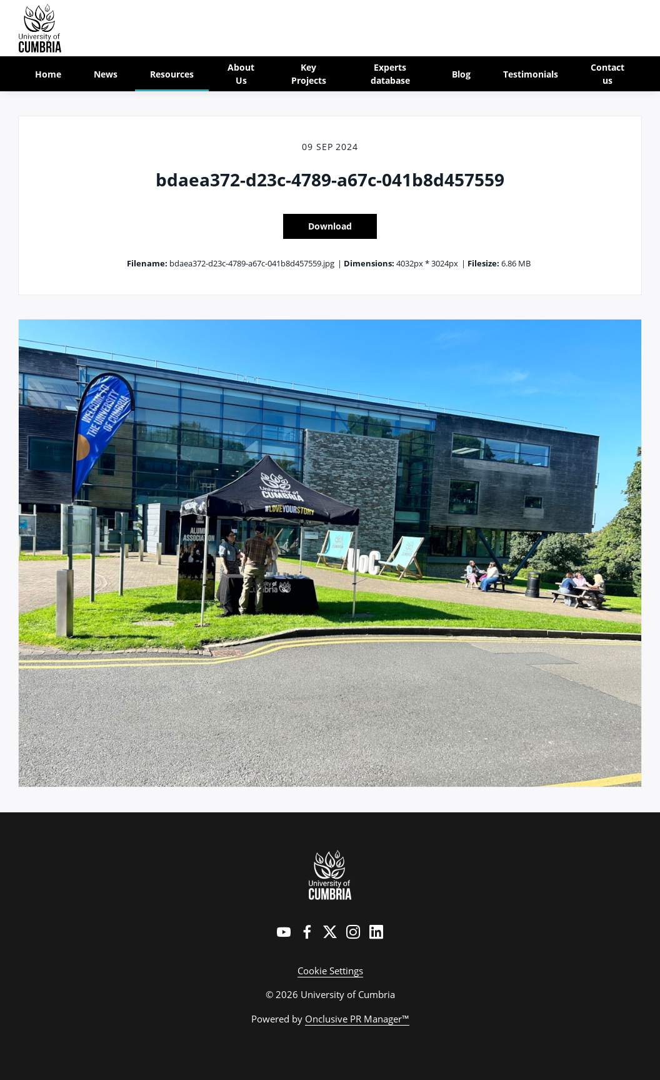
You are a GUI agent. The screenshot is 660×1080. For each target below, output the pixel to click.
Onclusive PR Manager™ (357, 1018)
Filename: (147, 263)
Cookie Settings (330, 970)
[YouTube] (284, 932)
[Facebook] (307, 932)
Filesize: (483, 263)
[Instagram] (353, 932)
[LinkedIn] (376, 932)
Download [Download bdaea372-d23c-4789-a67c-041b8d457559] (330, 226)
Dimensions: (369, 263)
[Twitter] (330, 932)
